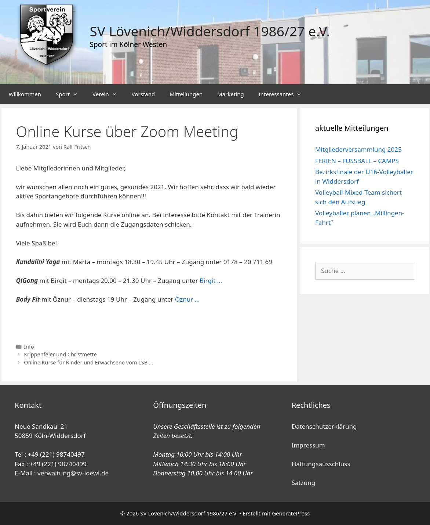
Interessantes (284, 94)
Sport (70, 94)
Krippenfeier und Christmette (60, 354)
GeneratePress (291, 513)
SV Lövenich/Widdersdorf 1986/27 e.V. (210, 31)
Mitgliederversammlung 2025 (358, 149)
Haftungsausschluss (321, 464)
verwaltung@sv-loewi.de (73, 473)
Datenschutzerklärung (324, 426)
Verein (108, 94)
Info (29, 346)
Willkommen (25, 94)
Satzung (303, 482)
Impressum (308, 445)
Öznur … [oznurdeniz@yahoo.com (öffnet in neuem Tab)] (187, 299)
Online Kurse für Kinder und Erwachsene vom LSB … (88, 362)
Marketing (230, 94)
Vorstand (143, 94)
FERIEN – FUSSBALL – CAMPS (357, 161)
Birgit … (211, 280)
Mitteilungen (186, 94)
